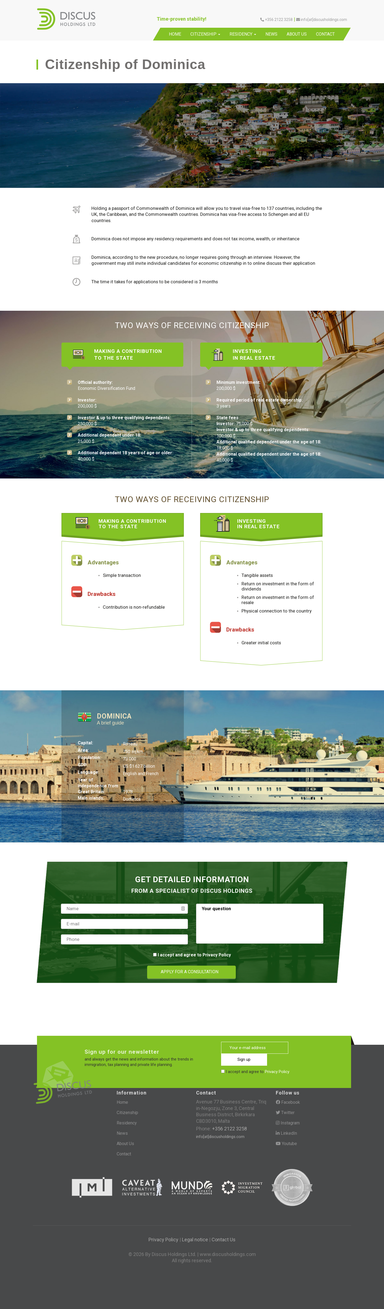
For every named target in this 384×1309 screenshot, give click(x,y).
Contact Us (224, 1238)
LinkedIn (286, 1132)
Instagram (288, 1122)
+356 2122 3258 (276, 19)
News (271, 34)
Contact (325, 34)
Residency (243, 34)
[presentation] (85, 972)
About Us (297, 34)
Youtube (286, 1142)
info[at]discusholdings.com (321, 19)
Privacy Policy (216, 954)
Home (175, 34)
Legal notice (195, 1238)
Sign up (311, 1047)
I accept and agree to (194, 954)
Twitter (285, 1112)
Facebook (288, 1102)
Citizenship (205, 34)
